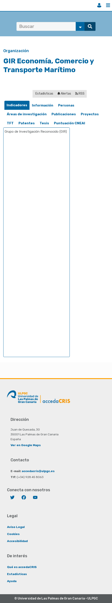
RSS (79, 93)
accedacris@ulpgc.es (38, 471)
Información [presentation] (42, 105)
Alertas (64, 93)
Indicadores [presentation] (17, 105)
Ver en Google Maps (26, 445)
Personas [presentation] (66, 105)
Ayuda (12, 581)
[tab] (16, 105)
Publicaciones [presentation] (63, 114)
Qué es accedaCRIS (22, 567)
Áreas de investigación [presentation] (27, 114)
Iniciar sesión (99, 5)
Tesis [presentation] (44, 123)
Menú (108, 5)
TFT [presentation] (10, 123)
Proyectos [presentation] (90, 114)
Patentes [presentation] (26, 123)
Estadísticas (44, 93)
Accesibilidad (17, 541)
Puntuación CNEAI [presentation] (69, 123)
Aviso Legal (16, 527)
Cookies (13, 534)
